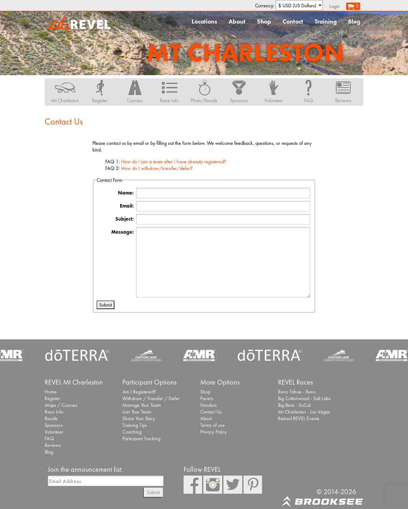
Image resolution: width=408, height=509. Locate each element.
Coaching (132, 431)
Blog (354, 21)
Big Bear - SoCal (294, 405)
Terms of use (212, 425)
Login (334, 6)
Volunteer (54, 431)
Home (51, 391)
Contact (292, 21)
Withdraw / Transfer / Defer (151, 398)
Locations (204, 21)
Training (326, 21)
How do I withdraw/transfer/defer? (157, 168)
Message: (122, 232)
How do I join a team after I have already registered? (173, 161)
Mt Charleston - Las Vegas (304, 411)
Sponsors (54, 425)
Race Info (54, 411)
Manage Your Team (141, 405)
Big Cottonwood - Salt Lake (304, 398)
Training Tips (134, 425)
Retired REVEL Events (298, 418)
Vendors (208, 405)
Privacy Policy (213, 431)
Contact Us (211, 411)
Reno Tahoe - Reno (297, 391)
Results (51, 418)
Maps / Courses (61, 405)
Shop (264, 21)
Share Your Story (138, 418)
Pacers (206, 398)
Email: (127, 205)
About (237, 21)
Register (52, 398)
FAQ (49, 438)
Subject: (124, 219)
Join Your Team (136, 411)
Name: (126, 192)
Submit (153, 492)
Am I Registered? (139, 391)
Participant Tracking (141, 438)
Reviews (53, 445)
